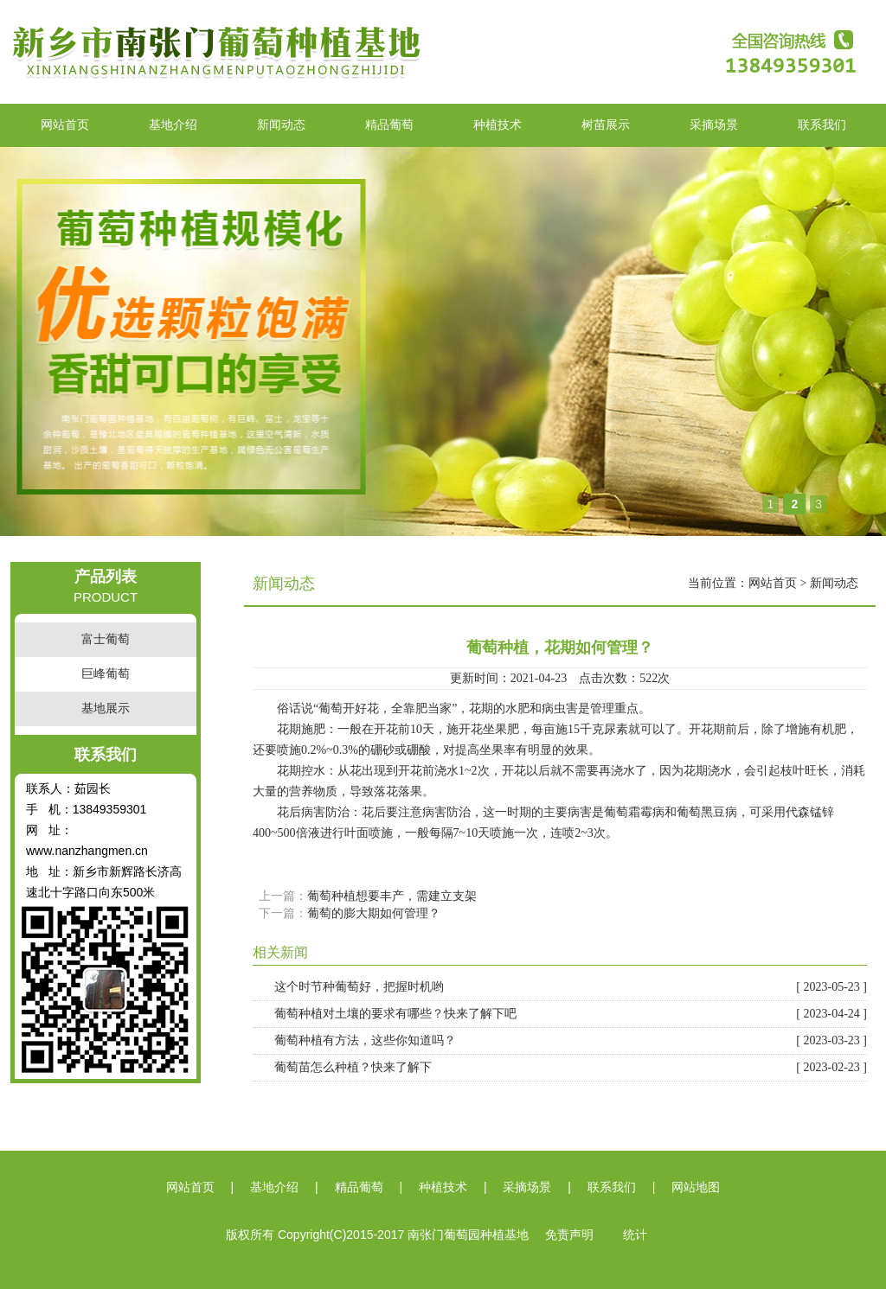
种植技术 (497, 124)
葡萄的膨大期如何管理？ (373, 913)
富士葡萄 (105, 639)
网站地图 (695, 1187)
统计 (635, 1234)
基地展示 (105, 708)
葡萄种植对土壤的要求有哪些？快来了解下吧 (570, 1014)
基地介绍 (173, 124)
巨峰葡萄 (105, 673)
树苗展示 (605, 124)
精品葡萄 (389, 124)
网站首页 (65, 124)
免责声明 (569, 1234)
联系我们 (822, 124)
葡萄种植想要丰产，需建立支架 (392, 896)
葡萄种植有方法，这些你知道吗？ (570, 1041)
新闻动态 (281, 124)
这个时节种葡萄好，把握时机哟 (570, 987)
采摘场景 (714, 124)
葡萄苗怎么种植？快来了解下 (570, 1067)
